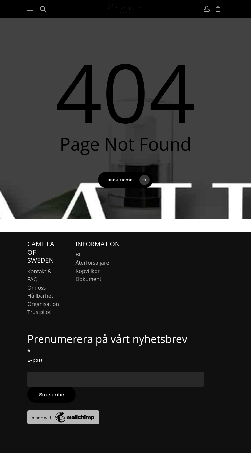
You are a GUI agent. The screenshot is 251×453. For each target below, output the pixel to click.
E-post (37, 360)
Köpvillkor (88, 270)
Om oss (36, 287)
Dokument (89, 279)
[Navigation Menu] (31, 9)
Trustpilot (39, 312)
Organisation (43, 304)
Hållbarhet (40, 295)
